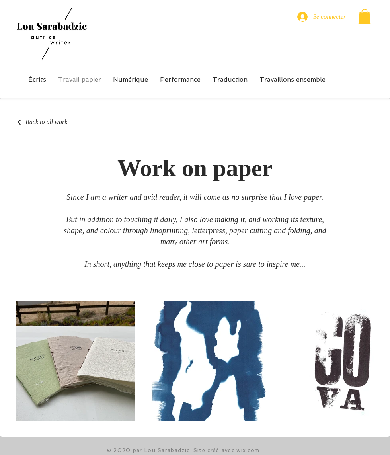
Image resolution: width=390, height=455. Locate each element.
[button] (364, 16)
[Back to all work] (41, 122)
